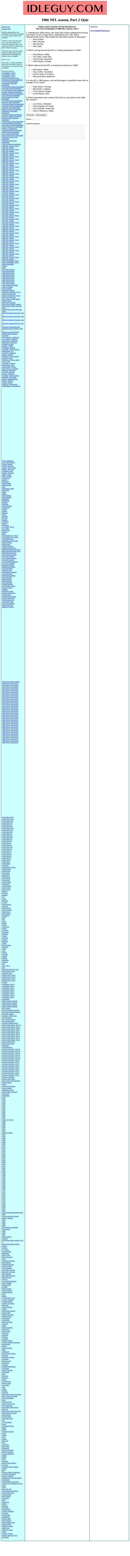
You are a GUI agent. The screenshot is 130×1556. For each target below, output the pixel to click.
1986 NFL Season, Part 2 (10, 179)
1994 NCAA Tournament (10, 748)
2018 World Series (8, 285)
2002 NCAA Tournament (10, 734)
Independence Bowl (8, 879)
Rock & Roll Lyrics (8, 1056)
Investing (5, 1527)
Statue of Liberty (7, 1540)
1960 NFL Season (8, 271)
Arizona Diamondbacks (10, 574)
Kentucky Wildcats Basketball (12, 121)
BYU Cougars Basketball (10, 144)
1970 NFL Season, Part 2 (10, 235)
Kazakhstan (6, 1531)
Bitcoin (4, 1310)
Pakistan (5, 959)
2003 (3, 1178)
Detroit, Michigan (7, 478)
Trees (4, 1501)
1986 (3, 1238)
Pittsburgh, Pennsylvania (10, 369)
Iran (3, 909)
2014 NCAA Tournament (10, 713)
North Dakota (6, 508)
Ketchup (5, 1351)
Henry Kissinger (7, 1384)
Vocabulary (6, 1011)
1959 (3, 1136)
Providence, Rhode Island (10, 372)
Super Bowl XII (7, 852)
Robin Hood (6, 924)
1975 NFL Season (8, 219)
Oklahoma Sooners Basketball (12, 80)
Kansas (4, 523)
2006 (3, 1173)
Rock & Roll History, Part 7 (11, 1043)
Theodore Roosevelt (9, 1488)
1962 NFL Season (8, 264)
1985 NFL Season (8, 184)
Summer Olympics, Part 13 (11, 1065)
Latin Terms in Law (8, 1418)
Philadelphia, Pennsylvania (11, 398)
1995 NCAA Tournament (10, 746)
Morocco (5, 1390)
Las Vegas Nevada (8, 475)
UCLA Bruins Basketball (10, 81)
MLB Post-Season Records (11, 1024)
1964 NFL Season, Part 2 (10, 255)
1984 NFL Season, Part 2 (10, 186)
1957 (3, 1130)
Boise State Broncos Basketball (9, 147)
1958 (3, 1134)
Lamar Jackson (7, 1321)
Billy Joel (5, 1455)
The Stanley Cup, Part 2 (10, 549)
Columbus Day (7, 985)
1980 (3, 1219)
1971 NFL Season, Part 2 (10, 231)
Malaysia (5, 946)
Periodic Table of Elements (11, 1486)
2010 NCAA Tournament (10, 720)
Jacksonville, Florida (9, 379)
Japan (4, 1546)
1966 (3, 1150)
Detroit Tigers (6, 607)
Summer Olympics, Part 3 (10, 1084)
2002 (3, 1180)
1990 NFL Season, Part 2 (10, 165)
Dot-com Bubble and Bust (10, 1022)
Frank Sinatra (6, 1509)
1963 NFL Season (8, 261)
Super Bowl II (6, 870)
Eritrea (4, 941)
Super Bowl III (6, 868)
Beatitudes (5, 1267)
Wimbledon (6, 1108)
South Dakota (6, 509)
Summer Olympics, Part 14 (11, 1063)
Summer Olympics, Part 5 (10, 1080)
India (3, 1388)
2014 (3, 1158)
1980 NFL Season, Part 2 (10, 200)
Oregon (4, 535)
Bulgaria (5, 974)
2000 (3, 1184)
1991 (3, 1201)
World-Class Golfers (9, 1368)
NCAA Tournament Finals (10, 78)
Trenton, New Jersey (9, 480)
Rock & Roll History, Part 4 (11, 1048)
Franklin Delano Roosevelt (11, 1356)
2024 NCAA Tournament (10, 697)
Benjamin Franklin (8, 1371)
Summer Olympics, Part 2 (10, 1085)
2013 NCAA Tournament (10, 715)
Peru (3, 1457)
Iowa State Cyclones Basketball (9, 134)
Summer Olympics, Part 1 (10, 1087)
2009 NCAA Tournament (10, 722)
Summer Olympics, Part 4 (10, 1082)
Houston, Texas (7, 370)
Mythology (5, 1058)
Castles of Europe (8, 1317)
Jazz (3, 980)
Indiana (4, 492)
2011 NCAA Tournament (10, 718)
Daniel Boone (6, 917)
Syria (4, 1473)
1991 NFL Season (8, 163)
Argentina (5, 972)
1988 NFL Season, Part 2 (10, 172)
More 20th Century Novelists (11, 1408)
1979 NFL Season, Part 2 (10, 203)
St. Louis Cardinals (8, 576)
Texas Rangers (7, 595)
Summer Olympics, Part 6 (10, 1078)
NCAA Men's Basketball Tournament (10, 1242)
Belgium (5, 904)
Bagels (4, 1470)
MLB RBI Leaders (8, 1026)
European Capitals (8, 302)
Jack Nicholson (7, 1362)
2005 (3, 1175)
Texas (4, 527)
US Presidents (7, 1282)
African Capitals (7, 299)
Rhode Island (6, 495)
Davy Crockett (7, 922)
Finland (4, 994)
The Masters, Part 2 (8, 75)
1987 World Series (8, 294)
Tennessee (5, 520)
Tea (3, 1434)
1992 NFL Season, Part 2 (10, 158)
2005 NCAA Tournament (10, 729)
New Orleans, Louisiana (10, 381)
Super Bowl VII (7, 861)
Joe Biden (5, 1522)
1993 (3, 1197)
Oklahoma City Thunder (10, 553)
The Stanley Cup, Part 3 (10, 548)
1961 (3, 1139)
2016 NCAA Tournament (10, 709)
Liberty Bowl (6, 883)
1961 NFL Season (8, 268)
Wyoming (5, 1392)
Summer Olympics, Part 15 (11, 1061)
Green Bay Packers (8, 1325)
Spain (4, 1447)
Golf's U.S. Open (7, 1132)
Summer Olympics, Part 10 (11, 1071)
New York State (7, 1336)
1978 (3, 1215)
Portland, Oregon (8, 356)
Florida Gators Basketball (10, 142)
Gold (3, 1514)
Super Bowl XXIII (7, 831)
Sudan (4, 956)
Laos (3, 963)
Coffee (4, 1449)
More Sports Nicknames (10, 1505)
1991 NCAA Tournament (10, 753)
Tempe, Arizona (7, 476)
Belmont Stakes (7, 1145)
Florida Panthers (7, 558)
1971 (3, 1204)
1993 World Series (8, 292)
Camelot (5, 1338)
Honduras (5, 1373)
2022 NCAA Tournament (10, 701)
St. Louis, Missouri (8, 384)
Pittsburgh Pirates (8, 577)
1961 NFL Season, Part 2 (10, 266)
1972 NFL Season (8, 229)
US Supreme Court (8, 1312)
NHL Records (6, 1288)
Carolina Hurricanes (8, 560)
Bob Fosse (5, 1343)
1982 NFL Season (8, 195)
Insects (4, 1260)
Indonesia (5, 1512)
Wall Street (5, 1494)
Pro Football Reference (102, 31)
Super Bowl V (6, 865)
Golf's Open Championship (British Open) (11, 1094)
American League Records (11, 339)
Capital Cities (6, 1538)
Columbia (5, 943)
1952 (3, 1121)
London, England (7, 1314)
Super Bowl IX (7, 857)
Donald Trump (7, 1416)
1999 (3, 1186)
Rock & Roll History (8, 1054)
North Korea (6, 902)
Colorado (5, 1353)
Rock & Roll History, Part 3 (11, 1050)
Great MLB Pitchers (8, 1098)
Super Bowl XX (7, 837)
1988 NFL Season (8, 174)
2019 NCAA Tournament (10, 704)
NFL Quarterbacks (8, 1033)
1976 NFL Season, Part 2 (10, 214)
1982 (3, 1223)
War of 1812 (6, 1269)
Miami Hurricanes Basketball (11, 116)
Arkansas (5, 516)
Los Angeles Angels (8, 598)
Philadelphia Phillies (9, 588)
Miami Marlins (6, 591)
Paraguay (5, 944)
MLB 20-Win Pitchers (9, 1477)
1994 (3, 1195)
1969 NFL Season (8, 240)
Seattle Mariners (7, 596)
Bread (4, 1097)
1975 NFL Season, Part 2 (10, 217)
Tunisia (4, 948)
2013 (3, 1160)
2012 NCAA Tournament (10, 716)
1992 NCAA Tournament (10, 751)
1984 (3, 1234)
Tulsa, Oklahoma (7, 473)
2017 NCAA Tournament (10, 708)
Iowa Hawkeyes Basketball (11, 101)
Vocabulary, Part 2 (8, 1009)
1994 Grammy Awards (9, 1017)
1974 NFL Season (8, 222)
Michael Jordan (7, 1355)
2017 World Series (8, 282)
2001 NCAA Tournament (10, 735)
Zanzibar (5, 1369)
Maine (4, 1442)
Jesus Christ (6, 1345)
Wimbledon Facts (8, 1102)
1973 (3, 1208)
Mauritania (5, 1377)
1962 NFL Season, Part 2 (10, 262)
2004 (3, 1176)
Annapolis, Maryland (9, 365)
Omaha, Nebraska (8, 386)
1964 (3, 1147)
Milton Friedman (7, 1232)
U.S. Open (5, 541)
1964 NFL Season (8, 257)
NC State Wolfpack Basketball (12, 106)
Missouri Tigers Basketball (11, 108)
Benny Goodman (7, 1466)
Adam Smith (6, 1327)
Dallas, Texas (6, 487)
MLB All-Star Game (8, 1091)
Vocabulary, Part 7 (8, 1000)
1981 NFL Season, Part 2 (10, 196)
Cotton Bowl (6, 891)
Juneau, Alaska (7, 395)
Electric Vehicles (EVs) (9, 1549)
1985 (3, 1236)
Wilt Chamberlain (8, 1412)
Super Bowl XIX (7, 839)
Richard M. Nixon (8, 1329)
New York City (6, 1503)
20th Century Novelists (9, 1410)
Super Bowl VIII (7, 859)
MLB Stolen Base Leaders (11, 1258)
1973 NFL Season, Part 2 (10, 224)
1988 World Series (8, 290)
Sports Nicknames (8, 1507)
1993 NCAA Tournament (10, 749)
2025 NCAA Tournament (10, 695)
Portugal (5, 967)
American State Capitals (10, 1481)
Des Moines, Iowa (8, 377)
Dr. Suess (5, 1264)
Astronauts (5, 1106)
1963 (3, 1143)
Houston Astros (7, 600)
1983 (3, 1228)
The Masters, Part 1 (8, 76)
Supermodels (6, 1265)
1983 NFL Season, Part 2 (10, 189)
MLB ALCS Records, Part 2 (11, 308)
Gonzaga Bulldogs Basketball (12, 141)
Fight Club (5, 1516)
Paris (4, 1308)
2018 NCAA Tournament (10, 706)
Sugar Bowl (6, 892)
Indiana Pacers (7, 555)
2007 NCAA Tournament (10, 725)
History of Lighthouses (9, 139)
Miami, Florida (7, 489)
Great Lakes (6, 1529)
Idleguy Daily (6, 29)
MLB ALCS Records (9, 309)
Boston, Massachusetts (10, 391)
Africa (4, 1499)
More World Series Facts (10, 982)
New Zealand (6, 957)
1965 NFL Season (8, 254)
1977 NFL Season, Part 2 (10, 210)
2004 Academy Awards (9, 1013)
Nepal (4, 1340)
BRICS (4, 1518)
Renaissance (6, 1523)
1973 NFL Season (8, 226)
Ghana (4, 935)
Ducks (4, 1471)
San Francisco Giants (9, 567)
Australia (5, 1475)
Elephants (5, 537)
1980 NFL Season (8, 202)
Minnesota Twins (7, 603)
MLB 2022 (5, 1551)
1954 (3, 1124)
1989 (3, 1245)
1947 (3, 1111)
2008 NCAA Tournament (10, 723)
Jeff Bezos (5, 1366)
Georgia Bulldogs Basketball (11, 132)
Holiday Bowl (6, 881)
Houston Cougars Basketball (11, 123)
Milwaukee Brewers (8, 579)
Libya (4, 1273)
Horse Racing (6, 1535)
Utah (3, 1401)
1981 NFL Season (8, 198)
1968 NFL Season (8, 243)
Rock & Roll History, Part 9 (11, 1039)
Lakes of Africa (7, 1280)
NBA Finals (6, 542)
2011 (3, 1163)
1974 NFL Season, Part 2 (10, 221)
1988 (3, 1247)
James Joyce (6, 1397)
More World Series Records (11, 1425)
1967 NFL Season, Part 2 (10, 245)
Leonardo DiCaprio (8, 1275)
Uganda (4, 952)
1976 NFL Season (8, 215)
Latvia (4, 911)
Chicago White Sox (8, 610)
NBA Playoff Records (9, 565)
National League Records (10, 344)
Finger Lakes (6, 1533)
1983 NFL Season (8, 191)
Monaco (4, 907)
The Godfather (7, 1436)
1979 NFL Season (8, 205)
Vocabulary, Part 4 (8, 1006)
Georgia (4, 515)
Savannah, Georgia (8, 360)
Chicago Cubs (7, 582)
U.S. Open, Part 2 (8, 539)
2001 (3, 1182)
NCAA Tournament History (11, 694)
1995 (3, 1193)
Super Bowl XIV (7, 848)
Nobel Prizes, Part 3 (9, 989)
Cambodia (5, 1382)
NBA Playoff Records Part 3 (11, 562)
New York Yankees (8, 616)
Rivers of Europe (7, 1490)
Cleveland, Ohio (7, 483)
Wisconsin (5, 494)
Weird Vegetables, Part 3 (10, 273)
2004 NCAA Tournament (10, 730)
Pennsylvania (6, 497)
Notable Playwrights (8, 1381)
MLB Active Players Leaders (11, 316)
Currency (5, 1479)
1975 (3, 1212)
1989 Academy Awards (9, 1104)
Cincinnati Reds (7, 581)
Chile (4, 1364)
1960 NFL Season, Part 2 (10, 269)
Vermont (5, 1407)
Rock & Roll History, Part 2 (11, 1052)
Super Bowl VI (7, 863)
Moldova (5, 954)
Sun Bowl (5, 878)
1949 (3, 1115)
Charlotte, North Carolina (10, 388)
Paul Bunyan (6, 920)
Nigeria (4, 969)
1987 (3, 1249)
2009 (3, 1167)
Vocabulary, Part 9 (8, 996)
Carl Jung (5, 1458)
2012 (3, 1162)
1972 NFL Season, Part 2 (10, 228)
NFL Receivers (7, 1030)
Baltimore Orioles (8, 619)
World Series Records (9, 1427)
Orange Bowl (6, 894)
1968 (3, 1154)
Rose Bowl (5, 896)
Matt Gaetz (6, 1460)
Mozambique (6, 926)
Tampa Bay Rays (7, 614)
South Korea (6, 900)
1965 (3, 1149)
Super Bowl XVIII (7, 840)
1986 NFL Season (8, 181)
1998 (3, 1188)
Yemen (4, 1323)
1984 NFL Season (8, 188)
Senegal (5, 905)
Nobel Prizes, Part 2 (9, 991)
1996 (3, 1191)
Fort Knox (5, 1347)
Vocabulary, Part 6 (8, 1002)
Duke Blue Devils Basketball (11, 90)
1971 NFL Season (8, 233)
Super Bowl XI (7, 853)
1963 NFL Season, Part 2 (10, 259)
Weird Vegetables (8, 276)
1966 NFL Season (8, 250)
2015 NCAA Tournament (10, 711)
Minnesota (5, 502)
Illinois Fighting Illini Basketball (12, 137)
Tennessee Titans (8, 1440)
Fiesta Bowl (6, 889)
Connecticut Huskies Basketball (9, 129)
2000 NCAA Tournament (10, 737)
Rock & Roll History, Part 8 (11, 1041)
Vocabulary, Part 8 (8, 998)
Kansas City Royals (8, 605)
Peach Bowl (6, 874)
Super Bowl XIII (7, 850)
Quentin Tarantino (8, 1525)
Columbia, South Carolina (10, 362)
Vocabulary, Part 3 (8, 1007)
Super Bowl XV (7, 846)
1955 (3, 1126)
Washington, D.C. (8, 363)
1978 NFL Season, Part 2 (10, 207)
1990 (3, 1239)
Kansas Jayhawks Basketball (12, 95)
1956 (3, 1128)
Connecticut (6, 490)
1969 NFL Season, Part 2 (10, 238)
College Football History (10, 1035)
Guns (4, 280)
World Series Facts (8, 983)
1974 (3, 1210)
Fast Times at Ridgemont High (12, 1497)
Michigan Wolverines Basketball (9, 98)
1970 (3, 1202)
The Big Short (6, 1431)
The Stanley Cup (7, 551)
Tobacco (5, 1252)
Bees (4, 546)
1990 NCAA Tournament (10, 755)
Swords (4, 278)
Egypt (4, 1438)
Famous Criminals (8, 1089)
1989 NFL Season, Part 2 (10, 168)
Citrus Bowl (6, 885)
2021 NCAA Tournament (10, 702)
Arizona (4, 530)
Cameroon (5, 939)
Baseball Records (8, 1278)
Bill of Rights (6, 1510)
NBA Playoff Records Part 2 (11, 563)
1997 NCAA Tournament (10, 742)
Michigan (5, 1349)
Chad (4, 933)
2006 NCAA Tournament (10, 727)
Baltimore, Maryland (9, 382)
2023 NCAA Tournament (10, 699)
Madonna (5, 1319)
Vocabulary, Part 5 (8, 1004)
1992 (3, 1199)
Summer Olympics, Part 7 (10, 1076)
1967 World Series (8, 295)
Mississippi (5, 513)
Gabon (4, 937)
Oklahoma (5, 511)
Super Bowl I (6, 872)
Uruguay (5, 1379)
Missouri (5, 525)
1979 (3, 1217)
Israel (4, 961)
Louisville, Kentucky (8, 376)
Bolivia (4, 1360)
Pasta (4, 1394)
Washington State (8, 501)
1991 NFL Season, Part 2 (10, 162)
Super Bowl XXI (7, 835)
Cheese (4, 1262)
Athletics (5, 602)
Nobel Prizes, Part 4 (9, 987)
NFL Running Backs (8, 1032)
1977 (3, 1214)
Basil (3, 1414)
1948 (3, 1113)
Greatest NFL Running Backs (12, 1492)
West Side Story (7, 1433)
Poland (4, 965)
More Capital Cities (8, 1536)
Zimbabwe (5, 928)
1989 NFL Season (8, 170)
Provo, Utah (6, 374)
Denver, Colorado (8, 485)
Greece (4, 915)
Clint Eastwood (7, 1420)
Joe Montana (6, 1395)
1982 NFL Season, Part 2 (10, 193)
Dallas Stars (6, 556)
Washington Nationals (9, 584)
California (5, 534)
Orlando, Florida (7, 358)
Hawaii (4, 1453)
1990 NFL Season (8, 167)
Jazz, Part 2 (6, 978)
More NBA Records (8, 1290)
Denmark (5, 913)
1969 (3, 1156)
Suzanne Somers (8, 1445)
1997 (3, 1189)
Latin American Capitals (10, 297)
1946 (3, 1110)
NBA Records (6, 1291)
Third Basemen (7, 1059)
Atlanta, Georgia (7, 367)
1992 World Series (8, 289)
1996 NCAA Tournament (10, 744)
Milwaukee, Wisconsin (9, 355)
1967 (3, 1152)
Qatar (4, 930)
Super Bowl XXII (7, 833)
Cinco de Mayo (7, 586)
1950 (3, 1117)
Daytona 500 (6, 1299)
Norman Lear (6, 1375)
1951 (3, 1119)
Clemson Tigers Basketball (11, 115)
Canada (4, 1301)
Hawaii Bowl (6, 876)
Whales (4, 544)
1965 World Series (8, 287)
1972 (3, 1206)
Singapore (5, 1462)
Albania (4, 970)
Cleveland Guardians (9, 609)
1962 (3, 1141)
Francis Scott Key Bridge (10, 1230)
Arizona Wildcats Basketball (11, 156)
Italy (3, 976)
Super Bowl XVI (7, 844)
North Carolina (7, 518)
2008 (3, 1169)
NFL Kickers (6, 1020)
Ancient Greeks (7, 1316)
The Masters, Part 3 (8, 73)
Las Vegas (5, 1399)
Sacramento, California (9, 353)
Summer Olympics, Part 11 (11, 1069)
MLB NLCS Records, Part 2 (11, 304)
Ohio (3, 499)
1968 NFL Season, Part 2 (10, 242)
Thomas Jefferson (8, 1468)
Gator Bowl (6, 887)
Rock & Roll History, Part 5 (11, 1046)
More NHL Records (8, 1284)
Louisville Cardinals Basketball (12, 113)
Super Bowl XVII (7, 842)
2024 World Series (8, 283)
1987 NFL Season (8, 177)
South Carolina (7, 1304)
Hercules (5, 918)
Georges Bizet (7, 1330)
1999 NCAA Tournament (10, 739)
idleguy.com (6, 27)
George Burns (6, 1251)
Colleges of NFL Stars (9, 1028)
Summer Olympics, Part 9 (10, 1072)
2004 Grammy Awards (9, 1015)
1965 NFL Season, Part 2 (10, 252)
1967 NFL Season (8, 247)
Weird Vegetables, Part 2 (10, 275)
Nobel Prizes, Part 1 (9, 993)
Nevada (4, 532)
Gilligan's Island (7, 1544)
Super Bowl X (6, 855)
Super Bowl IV (7, 866)
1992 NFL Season (8, 160)
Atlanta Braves (7, 593)
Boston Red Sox (7, 617)
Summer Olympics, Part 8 (10, 1074)
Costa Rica (6, 1334)
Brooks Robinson (8, 1464)
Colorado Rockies (8, 572)
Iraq (3, 931)
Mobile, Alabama (7, 393)
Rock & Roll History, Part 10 (11, 1037)
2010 (3, 1165)
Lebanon (5, 950)
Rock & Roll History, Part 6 (11, 1045)
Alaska (4, 506)
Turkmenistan (6, 898)
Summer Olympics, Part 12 (11, 1067)
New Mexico (6, 1358)
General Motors (7, 1306)
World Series (6, 1429)
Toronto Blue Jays (8, 612)
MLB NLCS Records (9, 306)
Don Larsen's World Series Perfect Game (11, 312)
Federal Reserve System (10, 1496)
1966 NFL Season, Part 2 (10, 249)
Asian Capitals (7, 301)
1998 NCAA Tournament (10, 741)
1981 (3, 1221)
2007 (3, 1171)
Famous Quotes (7, 1548)
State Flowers (6, 1303)
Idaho (4, 504)
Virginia (4, 1405)
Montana (5, 529)
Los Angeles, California (10, 351)
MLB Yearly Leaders (9, 315)
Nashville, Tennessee (9, 389)
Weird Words (6, 1277)
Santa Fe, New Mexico (9, 396)
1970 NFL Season (8, 236)
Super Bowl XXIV (8, 829)
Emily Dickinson (7, 1271)
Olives (4, 1444)
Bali (3, 1484)
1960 (3, 1137)
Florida (4, 522)
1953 (3, 1123)
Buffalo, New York (8, 482)
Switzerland (6, 1332)
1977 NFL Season (8, 212)
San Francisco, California (10, 349)
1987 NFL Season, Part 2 (10, 175)
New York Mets (7, 589)
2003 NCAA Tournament (10, 732)
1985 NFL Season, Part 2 (10, 182)
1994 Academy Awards (9, 1019)
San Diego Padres (8, 569)
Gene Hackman (7, 1342)
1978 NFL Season (8, 208)
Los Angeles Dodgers (9, 570)
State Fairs (5, 1542)
